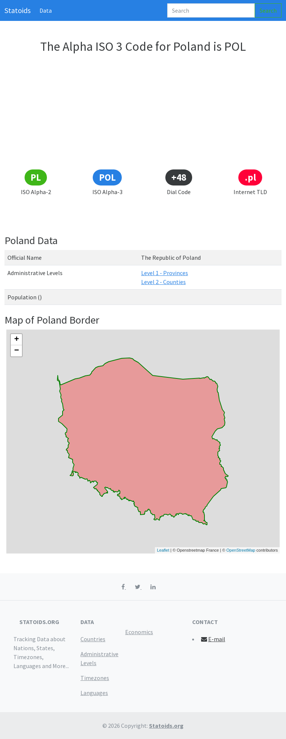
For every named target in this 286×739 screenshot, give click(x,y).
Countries (92, 639)
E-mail (212, 639)
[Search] (211, 10)
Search (268, 10)
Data (45, 10)
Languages (94, 692)
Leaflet (163, 550)
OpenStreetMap (240, 550)
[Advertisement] (143, 112)
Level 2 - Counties (163, 282)
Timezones (94, 678)
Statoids (17, 10)
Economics (139, 632)
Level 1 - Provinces (164, 273)
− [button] (16, 350)
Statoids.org (166, 725)
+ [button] (16, 339)
